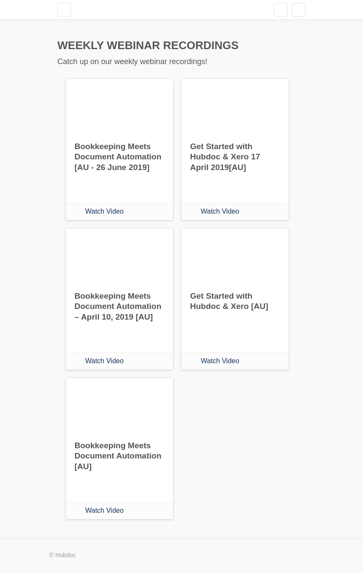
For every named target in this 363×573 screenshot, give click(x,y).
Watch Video (104, 211)
